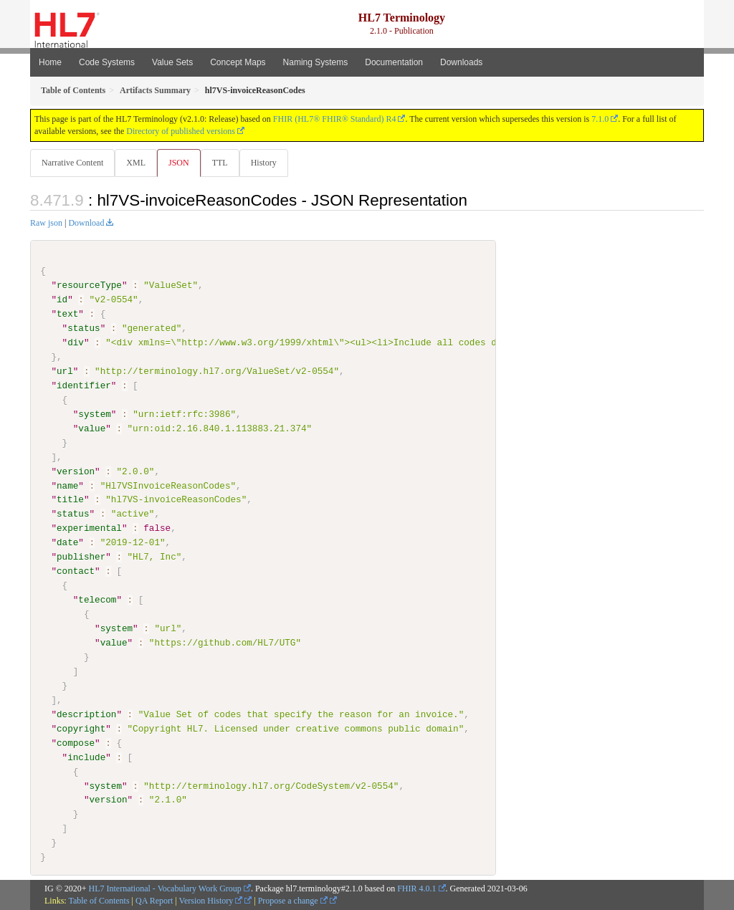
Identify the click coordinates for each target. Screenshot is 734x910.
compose (76, 743)
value (91, 429)
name (67, 485)
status (83, 328)
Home (50, 62)
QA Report (154, 901)
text (67, 314)
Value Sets (172, 62)
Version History (211, 901)
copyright (81, 728)
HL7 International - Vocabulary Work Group (165, 889)
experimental (89, 528)
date (67, 543)
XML (137, 163)
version (76, 471)
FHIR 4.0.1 (416, 889)
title (70, 500)
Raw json (46, 224)
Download (86, 224)
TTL (224, 163)
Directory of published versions (180, 131)
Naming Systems (315, 62)
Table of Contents (98, 901)
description (86, 714)
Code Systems (107, 62)
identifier (84, 386)
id (62, 300)
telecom (97, 600)
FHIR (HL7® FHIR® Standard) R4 (334, 119)
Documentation (394, 62)
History (269, 163)
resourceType (89, 285)
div (75, 343)
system (94, 414)
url (65, 371)
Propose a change (293, 901)
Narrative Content (72, 163)
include (86, 757)
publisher (81, 557)
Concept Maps (237, 62)
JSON (181, 163)
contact (76, 571)
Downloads (461, 62)
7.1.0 (600, 119)
